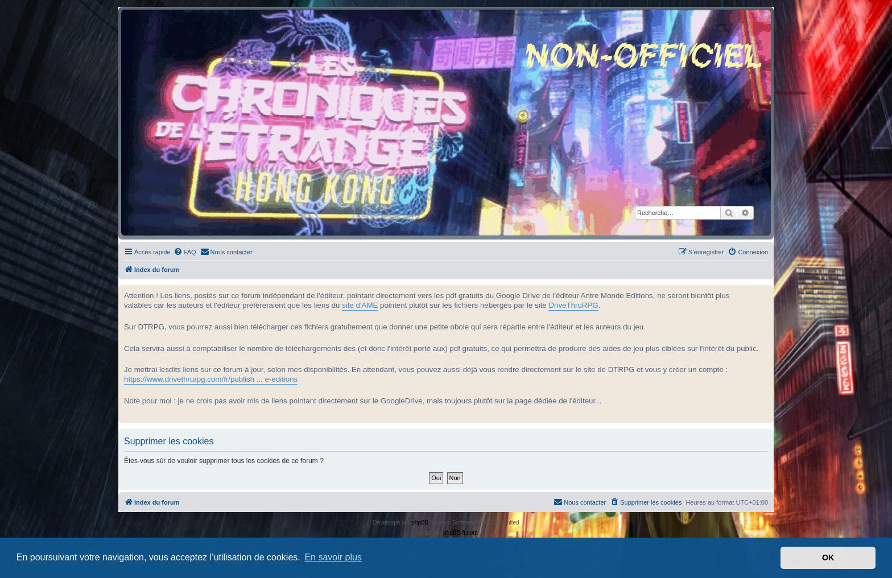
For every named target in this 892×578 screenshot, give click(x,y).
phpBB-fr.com (460, 533)
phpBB (419, 522)
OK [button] (828, 557)
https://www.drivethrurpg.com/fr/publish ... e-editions (211, 379)
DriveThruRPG (573, 305)
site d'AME (360, 305)
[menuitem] (185, 252)
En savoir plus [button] (333, 557)
